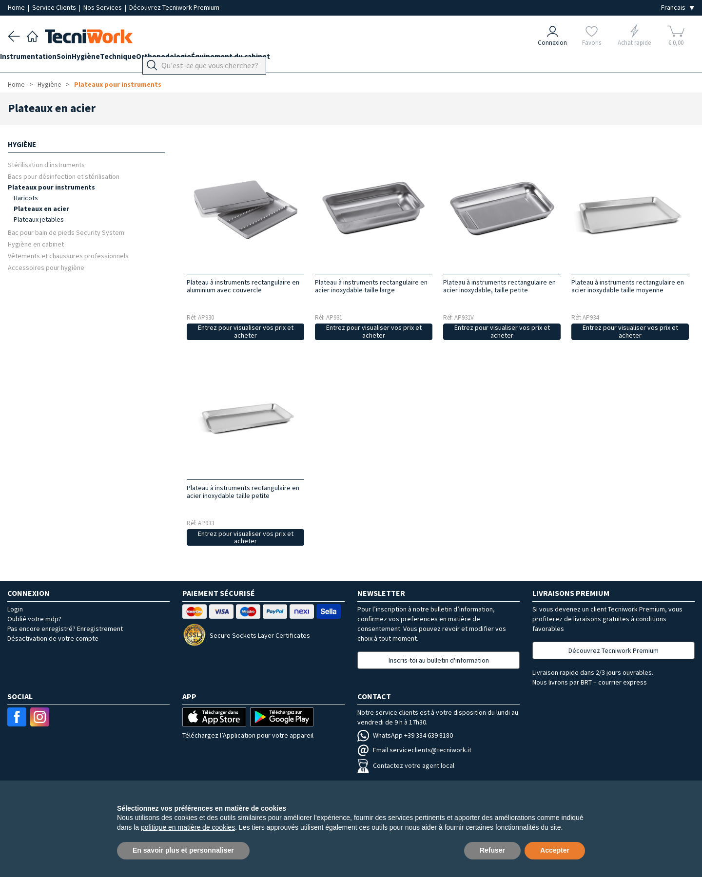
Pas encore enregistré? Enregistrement (65, 628)
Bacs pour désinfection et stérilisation (63, 176)
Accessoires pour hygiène (46, 267)
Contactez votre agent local (405, 765)
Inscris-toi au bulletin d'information (439, 660)
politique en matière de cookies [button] (188, 827)
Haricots (26, 198)
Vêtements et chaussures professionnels (68, 255)
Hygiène (109, 59)
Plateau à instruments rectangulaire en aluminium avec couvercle (243, 286)
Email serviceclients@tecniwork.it (414, 749)
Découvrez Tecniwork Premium (174, 7)
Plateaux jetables (39, 219)
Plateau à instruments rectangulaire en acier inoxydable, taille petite (499, 286)
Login (15, 609)
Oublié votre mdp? (34, 618)
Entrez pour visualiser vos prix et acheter (245, 332)
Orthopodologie (202, 59)
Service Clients (55, 7)
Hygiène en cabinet (36, 244)
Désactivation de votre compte (52, 638)
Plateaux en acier (41, 208)
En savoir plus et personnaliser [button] (183, 850)
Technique (149, 59)
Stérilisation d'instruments (46, 164)
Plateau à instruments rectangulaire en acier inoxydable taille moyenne (627, 286)
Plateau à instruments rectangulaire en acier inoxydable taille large (371, 286)
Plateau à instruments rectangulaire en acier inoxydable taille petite (243, 491)
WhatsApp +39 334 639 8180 (405, 735)
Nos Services (103, 7)
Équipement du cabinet (277, 59)
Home (17, 7)
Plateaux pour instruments (117, 84)
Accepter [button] (554, 850)
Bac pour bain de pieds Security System (66, 232)
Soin (79, 59)
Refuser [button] (492, 850)
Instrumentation (36, 59)
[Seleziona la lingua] (677, 7)
